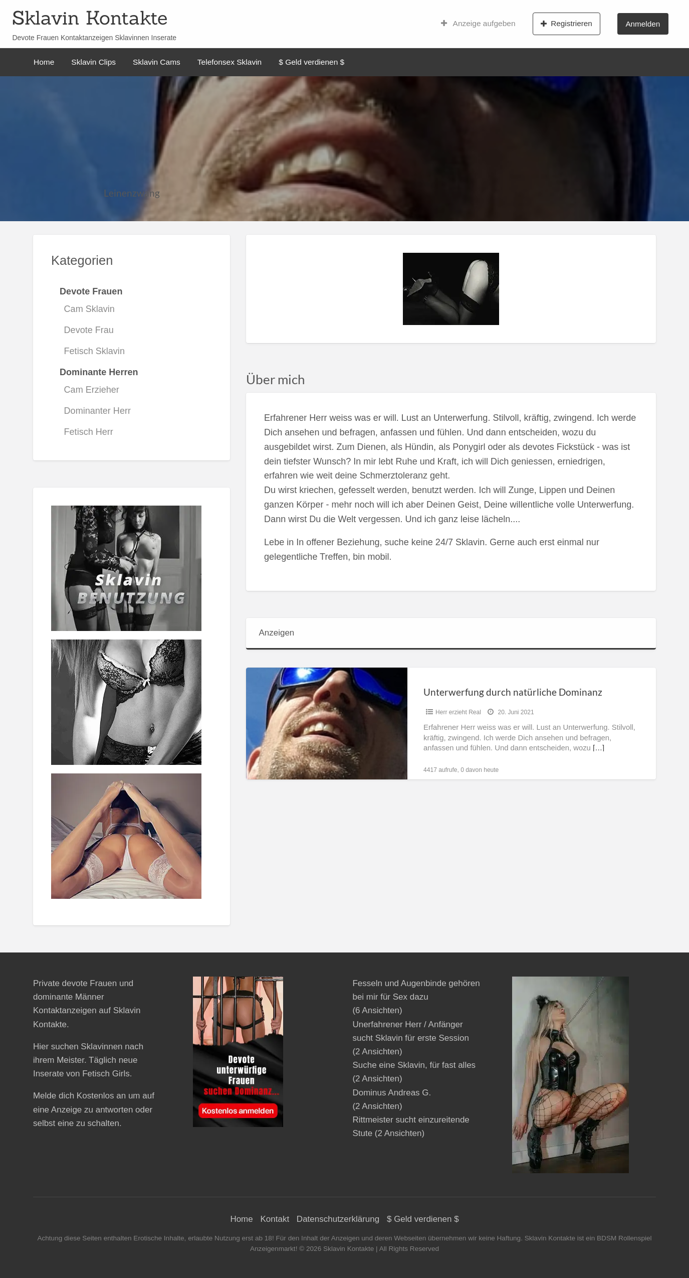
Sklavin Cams (156, 62)
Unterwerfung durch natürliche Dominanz (512, 692)
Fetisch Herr (88, 432)
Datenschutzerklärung (338, 1219)
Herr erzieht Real (458, 712)
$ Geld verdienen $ (311, 62)
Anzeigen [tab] (276, 632)
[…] (598, 748)
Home (44, 62)
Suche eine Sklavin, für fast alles (414, 1065)
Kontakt (274, 1219)
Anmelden (642, 24)
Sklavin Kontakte (89, 18)
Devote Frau (89, 330)
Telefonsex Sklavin (229, 62)
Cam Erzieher (91, 390)
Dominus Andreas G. (391, 1092)
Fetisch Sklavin (94, 351)
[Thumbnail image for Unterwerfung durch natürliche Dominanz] (326, 723)
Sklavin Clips (93, 62)
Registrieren (566, 23)
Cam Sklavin (89, 309)
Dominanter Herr (97, 411)
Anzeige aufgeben (478, 23)
